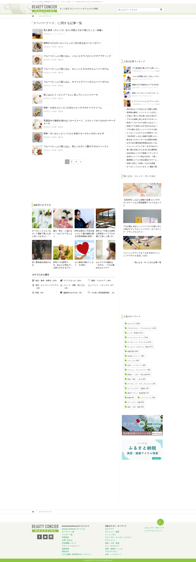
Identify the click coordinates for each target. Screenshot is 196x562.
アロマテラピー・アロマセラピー (139, 328)
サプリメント (110, 540)
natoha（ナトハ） (134, 356)
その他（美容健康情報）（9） (103, 293)
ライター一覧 (67, 535)
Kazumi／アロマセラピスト (142, 79)
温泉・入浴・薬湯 (133, 407)
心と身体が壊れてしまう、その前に (84, 263)
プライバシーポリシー (71, 546)
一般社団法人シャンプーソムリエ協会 (146, 71)
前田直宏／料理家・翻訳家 (53, 47)
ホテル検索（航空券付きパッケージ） (77, 554)
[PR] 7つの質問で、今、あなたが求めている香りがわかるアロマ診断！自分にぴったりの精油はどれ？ (62, 265)
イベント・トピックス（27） (102, 285)
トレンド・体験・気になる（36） (74, 286)
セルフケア (131, 324)
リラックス (131, 361)
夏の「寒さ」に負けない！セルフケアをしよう (62, 233)
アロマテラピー (111, 551)
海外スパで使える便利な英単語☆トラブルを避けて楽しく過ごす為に (105, 234)
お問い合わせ (67, 540)
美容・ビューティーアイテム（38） (46, 286)
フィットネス (110, 535)
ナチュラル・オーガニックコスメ (118, 537)
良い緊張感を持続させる (41, 263)
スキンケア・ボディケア (154, 528)
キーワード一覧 (68, 532)
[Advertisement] (52, 184)
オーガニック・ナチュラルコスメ (139, 384)
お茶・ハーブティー (134, 365)
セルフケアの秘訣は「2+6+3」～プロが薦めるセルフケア (105, 265)
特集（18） (39, 293)
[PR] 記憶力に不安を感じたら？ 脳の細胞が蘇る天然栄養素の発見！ (84, 233)
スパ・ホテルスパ (112, 546)
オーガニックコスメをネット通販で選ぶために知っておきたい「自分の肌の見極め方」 (41, 234)
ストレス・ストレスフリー (137, 370)
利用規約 (65, 537)
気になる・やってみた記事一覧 (148, 262)
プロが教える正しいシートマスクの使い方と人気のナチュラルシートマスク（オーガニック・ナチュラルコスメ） (142, 229)
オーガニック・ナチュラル (137, 342)
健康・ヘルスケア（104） (101, 281)
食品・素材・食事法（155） (46, 281)
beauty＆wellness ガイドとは (73, 529)
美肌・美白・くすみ (134, 379)
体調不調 (130, 351)
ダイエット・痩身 (112, 532)
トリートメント (146, 398)
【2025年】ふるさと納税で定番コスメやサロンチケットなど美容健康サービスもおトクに (142, 202)
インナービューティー (135, 338)
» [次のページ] (80, 161)
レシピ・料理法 (133, 333)
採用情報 (65, 549)
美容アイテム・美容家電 (136, 393)
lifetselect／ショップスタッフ (54, 34)
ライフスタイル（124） (72, 281)
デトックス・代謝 (133, 402)
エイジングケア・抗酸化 (136, 388)
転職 (129, 398)
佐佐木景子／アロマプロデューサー (145, 88)
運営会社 (65, 551)
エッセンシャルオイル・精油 (138, 347)
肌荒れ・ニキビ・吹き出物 (137, 375)
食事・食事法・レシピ (114, 549)
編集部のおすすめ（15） (73, 293)
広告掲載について (69, 543)
